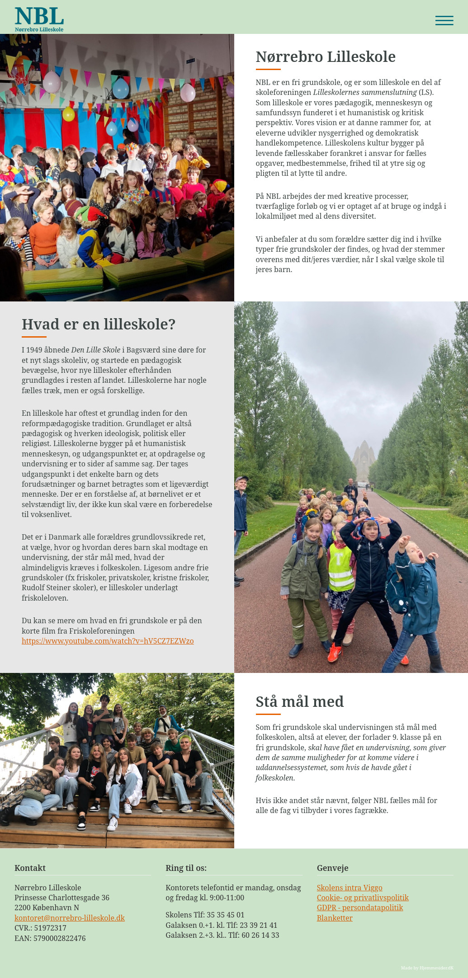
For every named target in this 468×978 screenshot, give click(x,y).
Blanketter (335, 918)
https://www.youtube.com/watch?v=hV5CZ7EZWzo (108, 641)
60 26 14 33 (260, 935)
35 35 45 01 (226, 915)
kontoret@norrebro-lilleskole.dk (69, 918)
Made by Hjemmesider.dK (427, 968)
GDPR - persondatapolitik (360, 907)
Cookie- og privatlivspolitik (363, 898)
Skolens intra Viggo (350, 888)
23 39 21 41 (259, 925)
